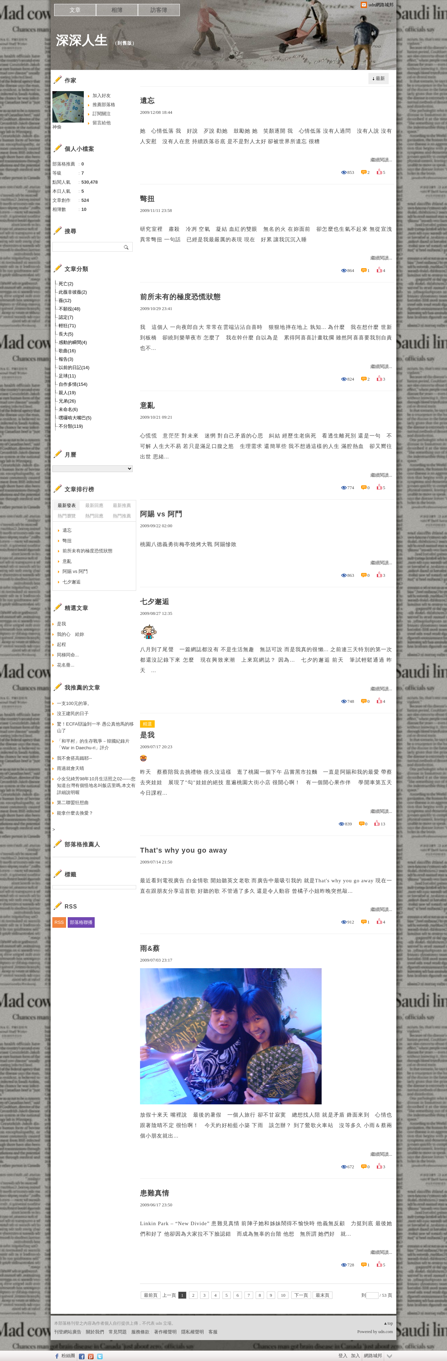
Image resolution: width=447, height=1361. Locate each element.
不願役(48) (69, 308)
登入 (342, 1355)
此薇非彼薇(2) (73, 292)
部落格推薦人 (82, 844)
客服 (213, 1331)
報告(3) (66, 359)
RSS (59, 922)
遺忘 (147, 100)
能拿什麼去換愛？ (75, 813)
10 (283, 1295)
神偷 (56, 127)
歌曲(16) (67, 350)
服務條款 (140, 1331)
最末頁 (322, 1295)
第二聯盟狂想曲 (73, 802)
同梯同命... (68, 654)
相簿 (117, 10)
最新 (380, 78)
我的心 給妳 (70, 634)
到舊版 (124, 43)
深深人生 (82, 40)
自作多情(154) (73, 384)
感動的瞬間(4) (73, 342)
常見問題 (118, 1331)
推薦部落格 (104, 104)
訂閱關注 (102, 113)
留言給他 (102, 122)
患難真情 (154, 1193)
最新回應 (94, 505)
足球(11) (67, 375)
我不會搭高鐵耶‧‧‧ (74, 758)
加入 (355, 1355)
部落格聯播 (81, 922)
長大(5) (66, 334)
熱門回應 (94, 515)
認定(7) (66, 317)
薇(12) (65, 300)
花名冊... (65, 665)
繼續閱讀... (381, 159)
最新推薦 (122, 505)
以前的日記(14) (74, 367)
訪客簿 (159, 10)
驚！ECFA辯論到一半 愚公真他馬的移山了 (95, 727)
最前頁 (150, 1295)
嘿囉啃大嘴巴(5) (75, 417)
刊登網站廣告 (67, 1331)
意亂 (147, 405)
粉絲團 (68, 1355)
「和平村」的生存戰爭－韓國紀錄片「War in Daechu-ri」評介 (93, 744)
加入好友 (102, 95)
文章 (75, 10)
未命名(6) (68, 409)
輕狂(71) (67, 325)
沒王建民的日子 (73, 713)
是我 (147, 735)
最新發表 (67, 505)
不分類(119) (71, 426)
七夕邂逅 (154, 601)
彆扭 (147, 199)
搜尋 (126, 247)
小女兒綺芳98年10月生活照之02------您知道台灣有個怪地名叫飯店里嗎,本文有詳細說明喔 (96, 785)
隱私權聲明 (192, 1331)
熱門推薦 (122, 515)
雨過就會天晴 (70, 768)
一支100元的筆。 (74, 703)
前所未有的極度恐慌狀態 (180, 297)
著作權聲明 (165, 1331)
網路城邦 (373, 1355)
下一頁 (301, 1295)
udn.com (385, 1331)
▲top (388, 1323)
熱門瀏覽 (67, 515)
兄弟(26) (67, 401)
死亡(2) (66, 283)
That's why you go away (183, 850)
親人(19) (67, 392)
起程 (61, 644)
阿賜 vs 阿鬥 (161, 514)
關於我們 (95, 1331)
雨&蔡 (150, 948)
